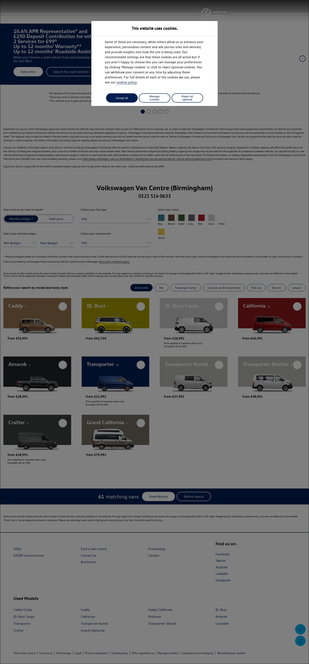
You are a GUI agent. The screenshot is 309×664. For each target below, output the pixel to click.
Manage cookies (154, 98)
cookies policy (126, 82)
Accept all (122, 98)
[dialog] (154, 332)
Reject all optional (187, 98)
